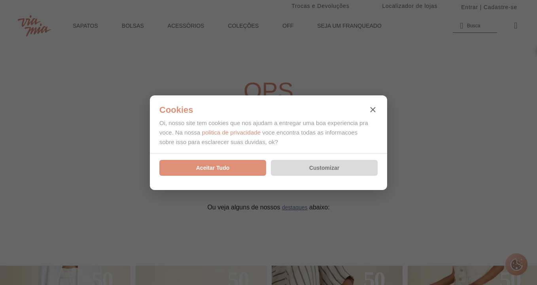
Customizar (324, 168)
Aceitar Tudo (213, 168)
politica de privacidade (231, 132)
